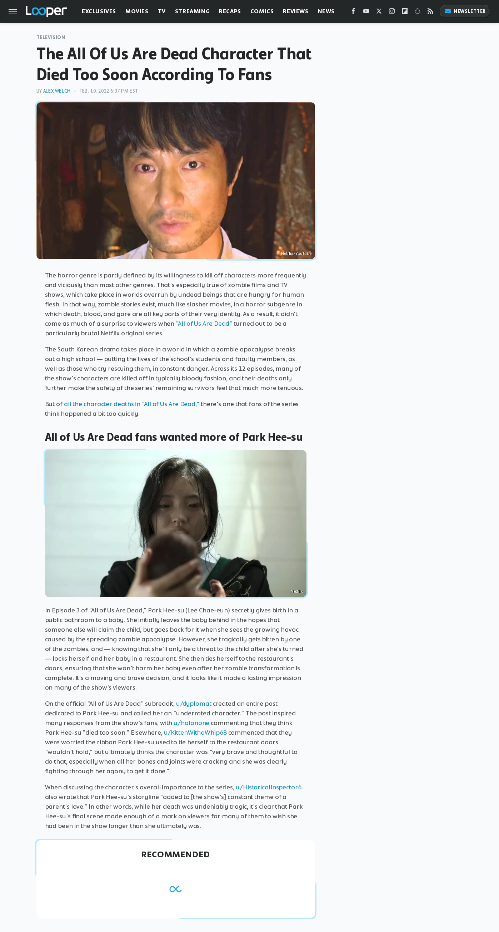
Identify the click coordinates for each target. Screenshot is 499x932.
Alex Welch (57, 91)
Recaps (230, 11)
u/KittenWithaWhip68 (195, 732)
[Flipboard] (404, 12)
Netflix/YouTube (296, 253)
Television (50, 37)
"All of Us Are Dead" (204, 323)
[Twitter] (379, 12)
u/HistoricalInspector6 (268, 787)
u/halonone (191, 723)
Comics (262, 11)
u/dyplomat (193, 703)
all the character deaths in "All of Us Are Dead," (131, 404)
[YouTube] (366, 12)
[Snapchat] (417, 12)
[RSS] (430, 12)
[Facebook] (353, 12)
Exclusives (99, 11)
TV (162, 11)
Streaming (192, 11)
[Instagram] (391, 12)
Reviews (295, 11)
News (326, 11)
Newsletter (465, 11)
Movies (137, 11)
